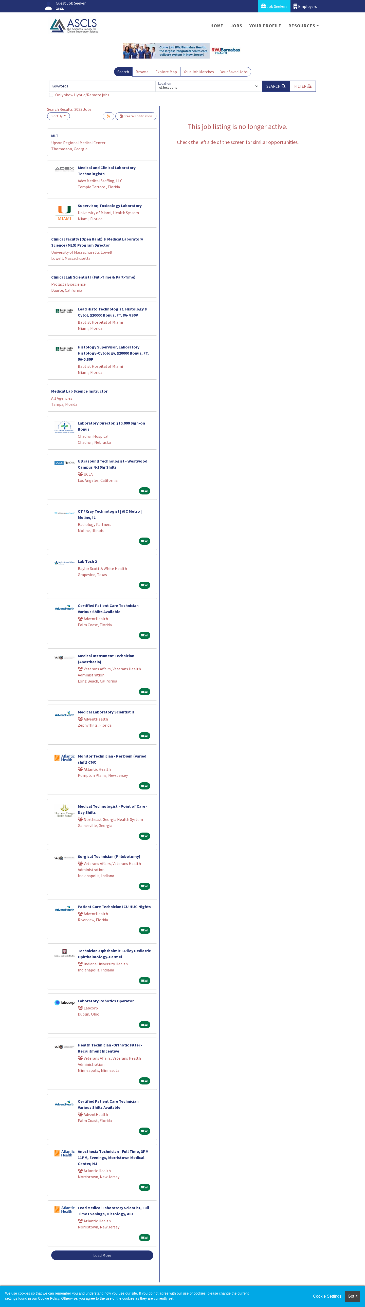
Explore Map (166, 71)
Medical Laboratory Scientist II (106, 711)
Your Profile (265, 26)
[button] (303, 86)
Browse (142, 71)
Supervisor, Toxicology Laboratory (110, 205)
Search (123, 71)
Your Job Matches (199, 71)
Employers (305, 6)
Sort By (57, 116)
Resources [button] (301, 26)
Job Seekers (274, 6)
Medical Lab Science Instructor (79, 391)
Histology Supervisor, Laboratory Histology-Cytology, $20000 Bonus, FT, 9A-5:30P (113, 353)
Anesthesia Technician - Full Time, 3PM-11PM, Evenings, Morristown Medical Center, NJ (114, 1157)
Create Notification (136, 116)
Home (216, 26)
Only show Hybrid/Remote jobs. (82, 94)
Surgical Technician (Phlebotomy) (109, 856)
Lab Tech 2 (87, 561)
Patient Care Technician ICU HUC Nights (114, 906)
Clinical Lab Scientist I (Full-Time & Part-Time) (93, 277)
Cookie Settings (327, 1296)
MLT (54, 135)
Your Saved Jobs (234, 71)
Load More (102, 1255)
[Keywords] (102, 86)
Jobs (236, 26)
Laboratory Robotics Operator (106, 1000)
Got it (352, 1296)
